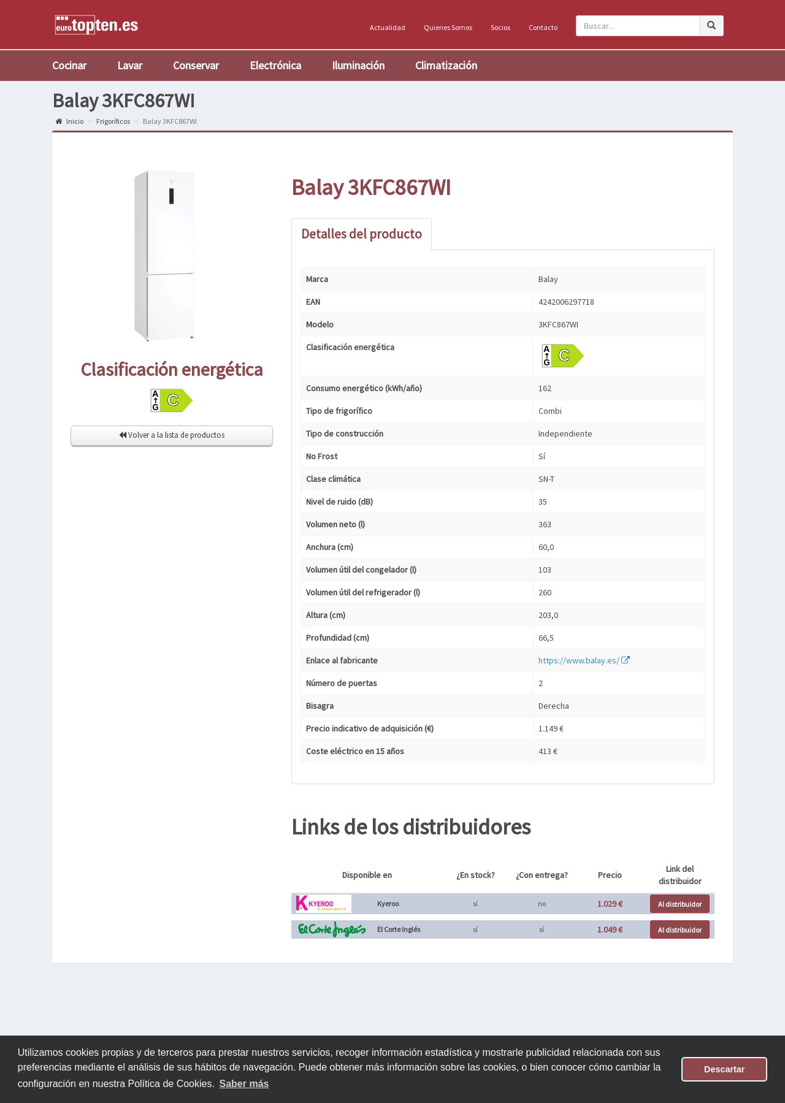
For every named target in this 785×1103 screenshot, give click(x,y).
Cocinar (69, 65)
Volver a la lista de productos (171, 435)
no (542, 903)
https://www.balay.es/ (584, 660)
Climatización (446, 65)
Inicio (69, 121)
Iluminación (358, 65)
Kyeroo (388, 903)
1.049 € (609, 929)
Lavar (129, 65)
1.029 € (609, 903)
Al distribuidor (680, 904)
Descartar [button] (724, 1069)
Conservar (196, 65)
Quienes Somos (448, 27)
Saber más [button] (244, 1083)
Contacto (543, 27)
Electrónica (275, 65)
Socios (500, 27)
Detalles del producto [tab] (361, 234)
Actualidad (387, 27)
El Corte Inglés (398, 929)
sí (475, 903)
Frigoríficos (113, 121)
